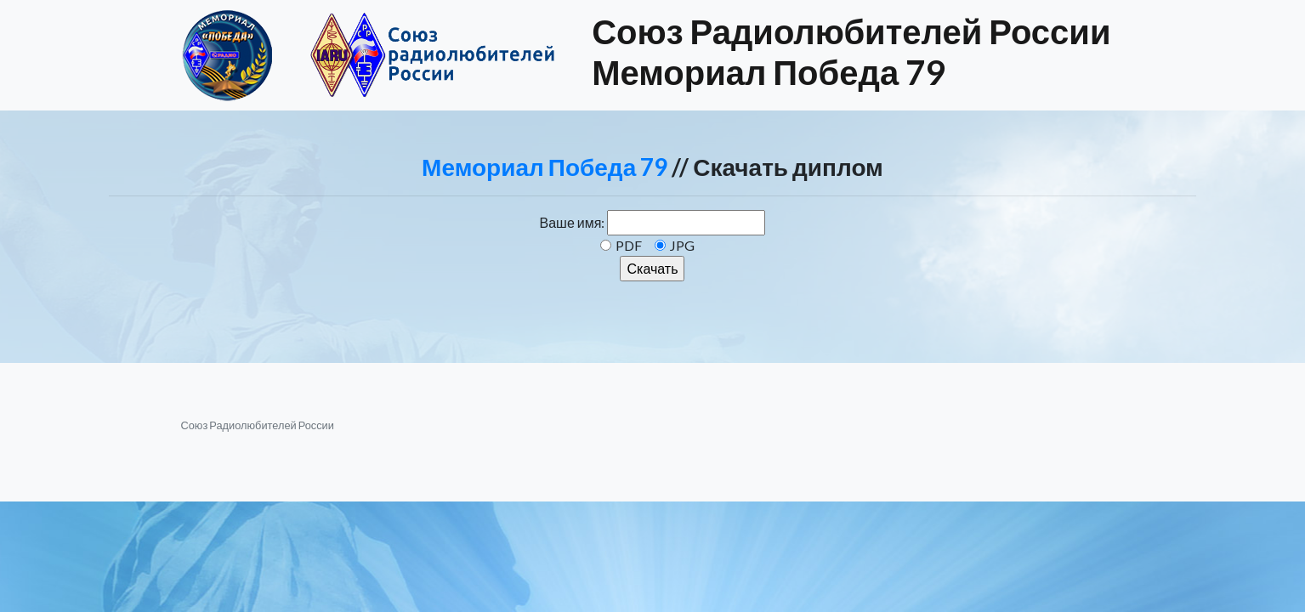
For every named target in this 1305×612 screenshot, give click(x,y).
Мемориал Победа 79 (544, 166)
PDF (629, 245)
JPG (682, 245)
